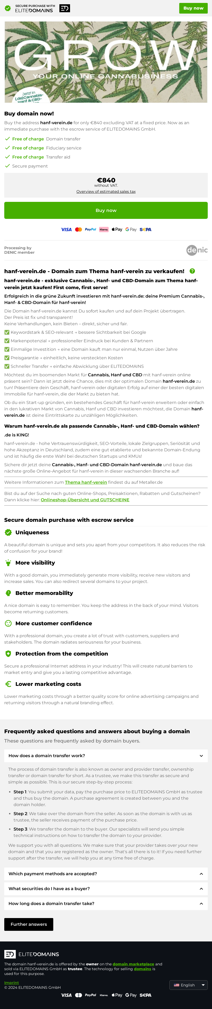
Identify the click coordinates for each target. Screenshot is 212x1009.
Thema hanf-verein (86, 482)
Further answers (29, 924)
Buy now (193, 8)
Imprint (11, 982)
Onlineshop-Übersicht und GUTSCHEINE (85, 499)
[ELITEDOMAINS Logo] (84, 955)
